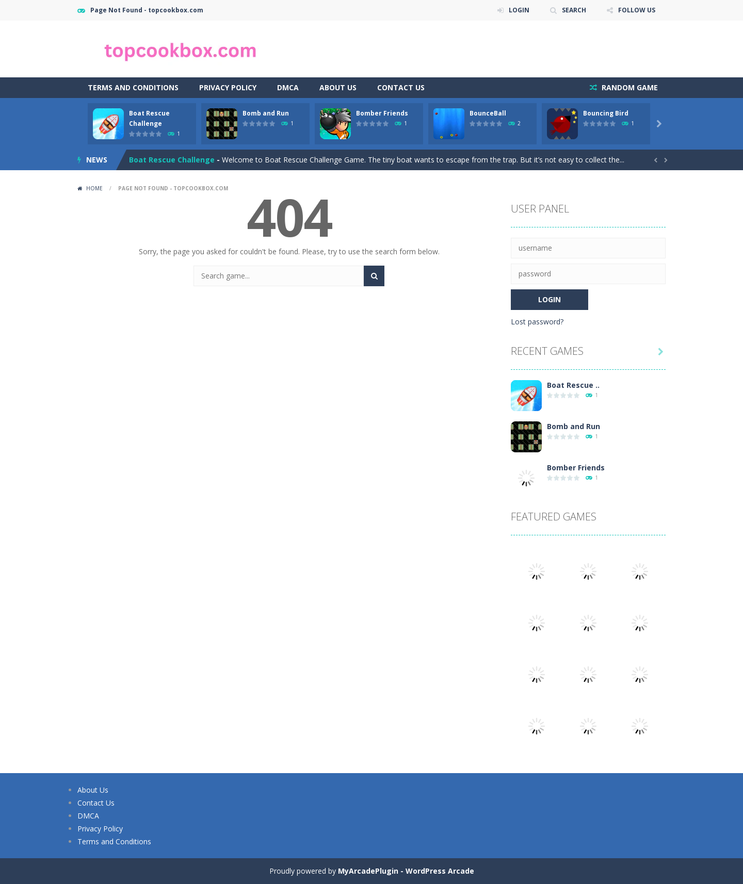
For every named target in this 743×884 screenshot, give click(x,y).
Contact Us (401, 87)
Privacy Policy (227, 87)
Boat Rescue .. (573, 385)
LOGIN (519, 10)
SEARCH (574, 10)
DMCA (288, 87)
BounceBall (488, 113)
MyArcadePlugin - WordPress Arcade (406, 871)
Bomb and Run (266, 113)
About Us (338, 87)
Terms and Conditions (133, 87)
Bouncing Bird (605, 113)
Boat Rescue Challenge (172, 160)
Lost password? (537, 321)
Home (94, 188)
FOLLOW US (636, 10)
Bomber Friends (382, 113)
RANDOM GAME (629, 87)
